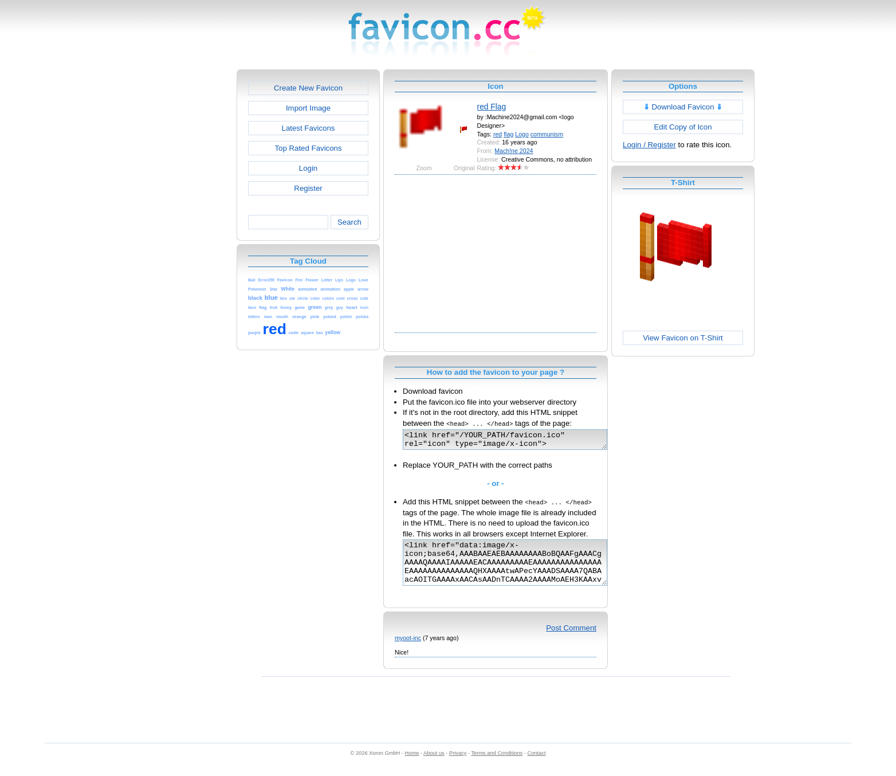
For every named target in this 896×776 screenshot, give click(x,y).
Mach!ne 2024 (513, 150)
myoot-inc (408, 649)
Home (412, 765)
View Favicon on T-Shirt (683, 338)
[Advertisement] (187, 241)
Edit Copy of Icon (683, 127)
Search (349, 222)
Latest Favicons (308, 128)
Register (308, 188)
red (497, 134)
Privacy (457, 765)
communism (546, 134)
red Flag (491, 106)
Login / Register (649, 144)
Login (308, 168)
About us (434, 765)
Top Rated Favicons (307, 148)
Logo (522, 134)
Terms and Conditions (496, 765)
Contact (537, 765)
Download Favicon (683, 107)
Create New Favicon (308, 88)
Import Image (308, 108)
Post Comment (571, 640)
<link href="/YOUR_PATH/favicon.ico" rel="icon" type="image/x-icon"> (517, 441)
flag (508, 134)
